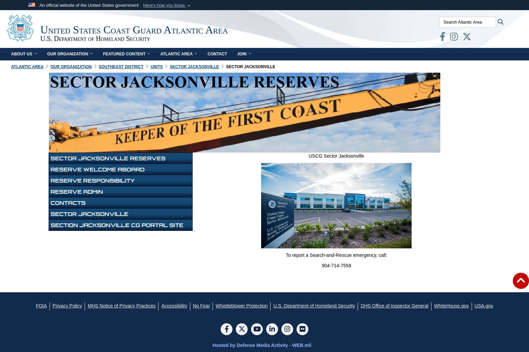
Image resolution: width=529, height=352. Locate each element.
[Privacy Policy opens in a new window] (67, 305)
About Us (24, 54)
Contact (217, 54)
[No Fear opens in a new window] (201, 305)
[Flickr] (302, 329)
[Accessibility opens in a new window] (174, 305)
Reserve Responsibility (93, 180)
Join (244, 54)
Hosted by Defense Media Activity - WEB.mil (262, 345)
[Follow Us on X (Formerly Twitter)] (242, 329)
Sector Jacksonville (89, 214)
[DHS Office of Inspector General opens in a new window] (394, 305)
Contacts (68, 202)
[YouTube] (257, 329)
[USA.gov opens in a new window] (484, 305)
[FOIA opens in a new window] (41, 305)
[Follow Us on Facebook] (226, 329)
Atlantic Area (178, 54)
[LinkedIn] (272, 329)
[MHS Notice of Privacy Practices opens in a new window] (122, 305)
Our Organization (70, 54)
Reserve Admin (77, 191)
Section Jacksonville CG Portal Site (117, 225)
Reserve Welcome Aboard (98, 169)
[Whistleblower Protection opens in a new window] (242, 305)
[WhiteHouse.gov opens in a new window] (451, 305)
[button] (167, 5)
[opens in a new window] (444, 38)
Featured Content (126, 54)
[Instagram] (287, 329)
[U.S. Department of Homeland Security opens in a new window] (314, 305)
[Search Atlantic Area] (469, 22)
